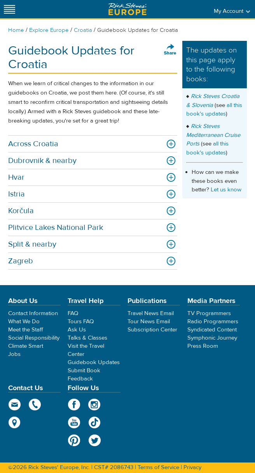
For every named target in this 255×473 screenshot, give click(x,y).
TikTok (94, 422)
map (14, 422)
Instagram (94, 404)
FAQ (73, 313)
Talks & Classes (87, 338)
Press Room (202, 346)
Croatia (83, 30)
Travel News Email (151, 313)
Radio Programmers (212, 321)
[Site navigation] (9, 9)
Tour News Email (149, 321)
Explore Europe (49, 30)
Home (16, 30)
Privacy (192, 467)
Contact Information (33, 313)
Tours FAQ (81, 321)
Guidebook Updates (94, 362)
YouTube (74, 422)
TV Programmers (209, 313)
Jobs (14, 354)
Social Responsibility (33, 338)
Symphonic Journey (212, 338)
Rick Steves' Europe (127, 9)
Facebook (74, 404)
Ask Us (77, 329)
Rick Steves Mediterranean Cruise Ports (213, 135)
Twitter (94, 440)
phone (35, 404)
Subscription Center (152, 329)
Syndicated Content (212, 329)
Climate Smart (25, 346)
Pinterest (74, 440)
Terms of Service (158, 467)
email (14, 404)
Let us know (226, 189)
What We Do (24, 321)
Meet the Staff (25, 329)
